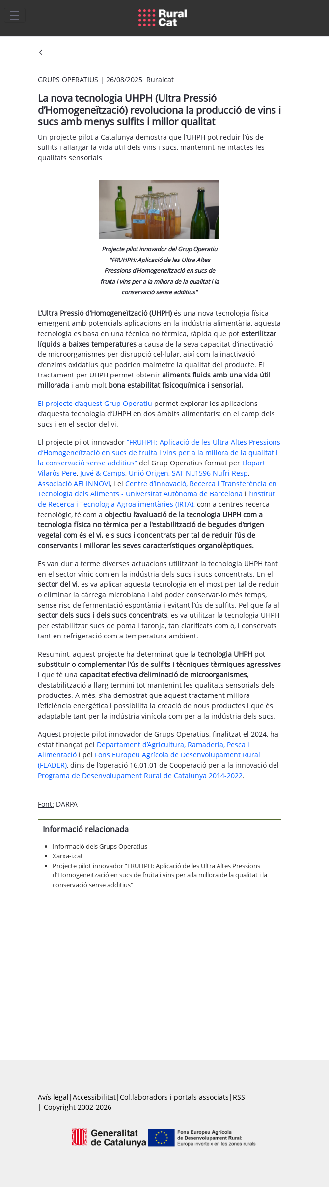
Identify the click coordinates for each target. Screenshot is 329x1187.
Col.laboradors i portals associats (174, 1096)
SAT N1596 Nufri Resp (210, 473)
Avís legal (53, 1096)
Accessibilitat (94, 1096)
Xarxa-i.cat (68, 855)
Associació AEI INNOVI (74, 483)
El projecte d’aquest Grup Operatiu (95, 403)
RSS (239, 1096)
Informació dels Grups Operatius (100, 846)
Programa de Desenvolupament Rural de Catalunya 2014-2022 (140, 775)
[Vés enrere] (41, 53)
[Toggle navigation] (15, 15)
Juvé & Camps (102, 473)
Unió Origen (148, 473)
